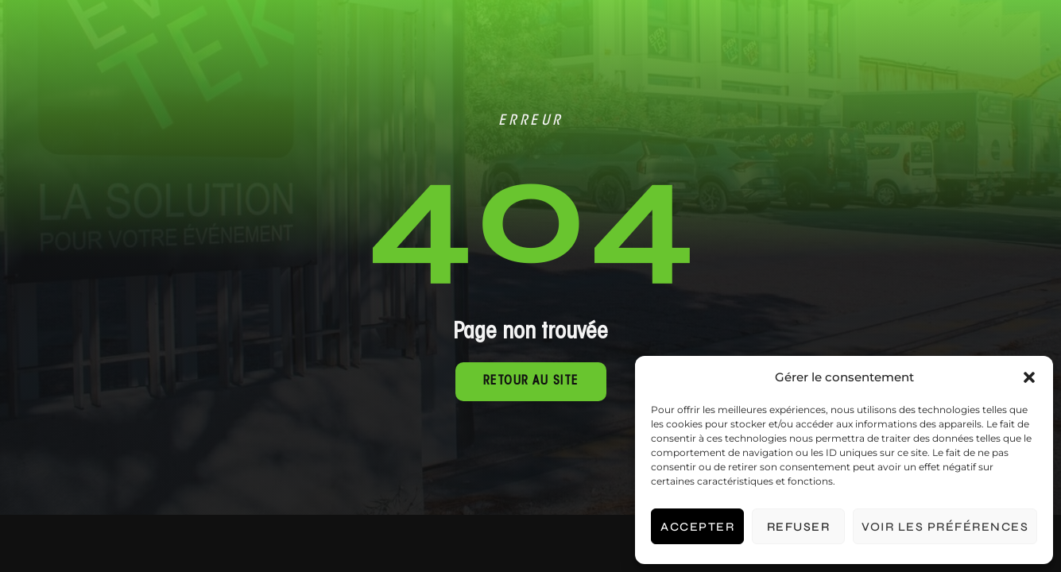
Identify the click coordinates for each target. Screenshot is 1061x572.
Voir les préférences (945, 527)
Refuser (799, 527)
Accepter (697, 527)
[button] (1029, 377)
